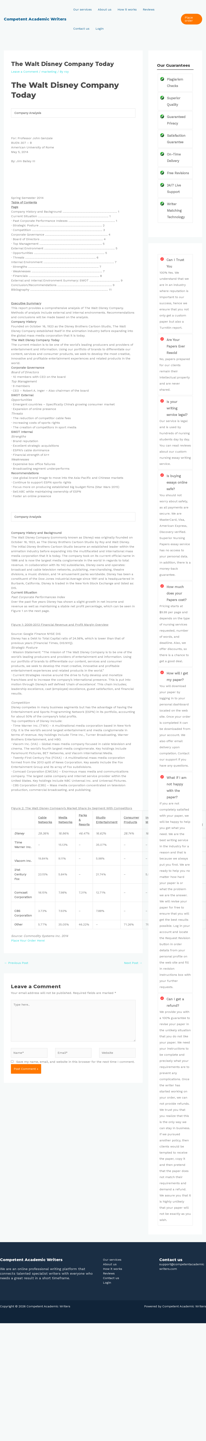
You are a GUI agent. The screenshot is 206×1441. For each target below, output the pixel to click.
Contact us (81, 28)
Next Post (133, 963)
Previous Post (16, 963)
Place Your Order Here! (28, 940)
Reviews (148, 9)
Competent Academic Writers (35, 19)
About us (104, 9)
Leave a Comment (24, 71)
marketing (48, 71)
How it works (127, 9)
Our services (82, 9)
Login (100, 28)
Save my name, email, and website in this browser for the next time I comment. (75, 1062)
